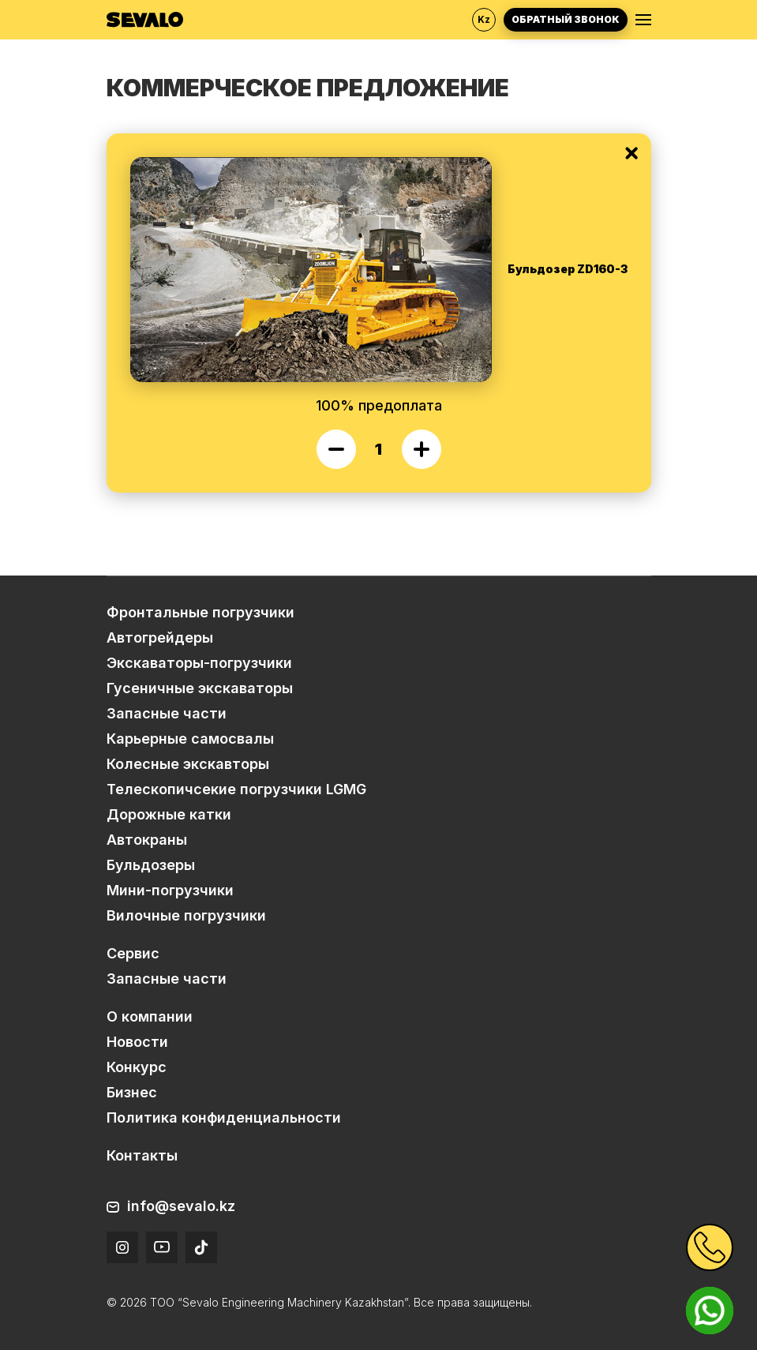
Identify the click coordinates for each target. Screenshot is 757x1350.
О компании (150, 1016)
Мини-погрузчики (170, 890)
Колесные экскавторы (188, 764)
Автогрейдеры (160, 637)
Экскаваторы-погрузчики (199, 662)
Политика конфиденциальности (224, 1117)
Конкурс (137, 1067)
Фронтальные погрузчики (200, 612)
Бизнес (132, 1092)
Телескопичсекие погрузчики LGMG (236, 789)
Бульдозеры (151, 865)
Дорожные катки (169, 814)
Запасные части (167, 713)
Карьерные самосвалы (190, 738)
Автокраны (147, 839)
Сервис (133, 953)
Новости (137, 1041)
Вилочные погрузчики (186, 915)
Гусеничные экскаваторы (200, 688)
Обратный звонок (566, 19)
